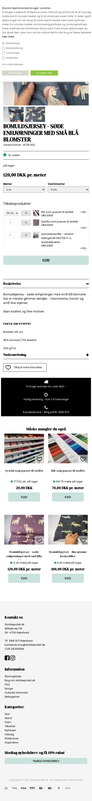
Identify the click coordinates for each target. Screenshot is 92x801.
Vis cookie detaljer (12, 64)
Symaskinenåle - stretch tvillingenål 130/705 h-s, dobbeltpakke (63, 239)
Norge (9, 688)
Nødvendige (13, 43)
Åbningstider (13, 676)
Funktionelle (12, 53)
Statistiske (12, 57)
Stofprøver (12, 738)
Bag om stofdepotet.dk (20, 680)
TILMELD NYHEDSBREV (46, 761)
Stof (7, 714)
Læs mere (8, 36)
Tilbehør (10, 726)
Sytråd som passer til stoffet (59, 223)
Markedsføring (14, 48)
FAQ (7, 684)
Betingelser (12, 697)
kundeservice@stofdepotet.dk (25, 645)
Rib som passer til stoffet (57, 213)
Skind (8, 718)
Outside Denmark (16, 693)
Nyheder (10, 730)
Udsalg (9, 734)
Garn (8, 722)
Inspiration (12, 742)
